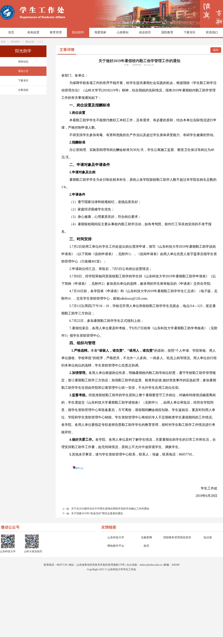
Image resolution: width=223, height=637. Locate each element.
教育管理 (56, 32)
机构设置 (33, 32)
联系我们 (212, 32)
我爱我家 (100, 32)
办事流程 (23, 90)
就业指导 (145, 32)
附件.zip (79, 468)
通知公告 (29, 41)
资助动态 (23, 61)
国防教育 (167, 32)
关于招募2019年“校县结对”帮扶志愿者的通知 (97, 513)
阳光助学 (78, 32)
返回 (215, 50)
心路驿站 (123, 32)
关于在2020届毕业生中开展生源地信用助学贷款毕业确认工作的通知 (110, 508)
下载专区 (189, 32)
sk (141, 564)
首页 (11, 32)
